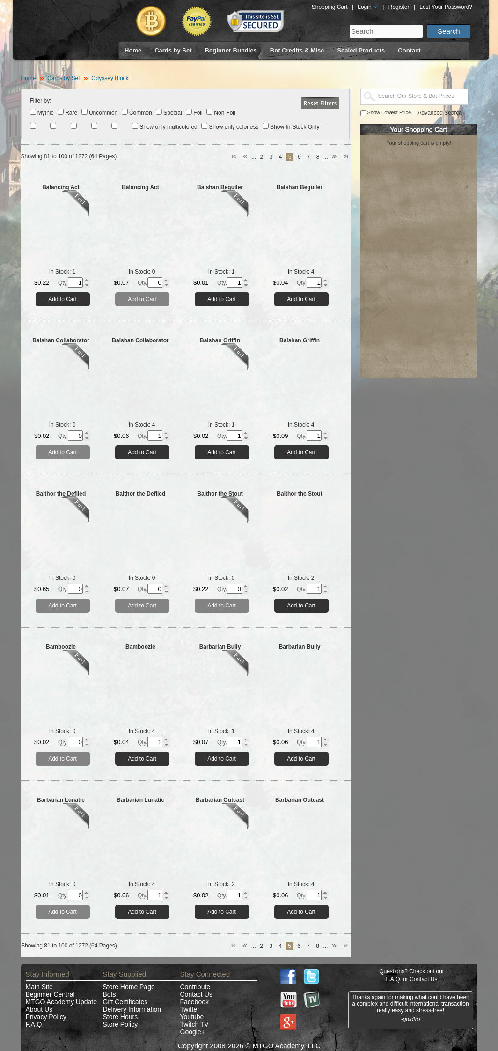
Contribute (195, 987)
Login (368, 7)
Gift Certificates (125, 1002)
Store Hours (120, 1017)
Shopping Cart (330, 7)
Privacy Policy (46, 1017)
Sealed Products (361, 50)
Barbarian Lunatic (61, 800)
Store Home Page (129, 987)
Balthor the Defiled (61, 493)
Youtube (192, 1017)
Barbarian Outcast (220, 800)
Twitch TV (194, 1024)
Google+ (192, 1032)
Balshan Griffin (220, 340)
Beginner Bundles (231, 50)
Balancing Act (61, 187)
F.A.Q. (35, 1024)
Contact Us (196, 994)
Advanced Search (440, 113)
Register (399, 7)
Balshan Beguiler (220, 187)
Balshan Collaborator (60, 340)
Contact (409, 50)
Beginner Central (50, 994)
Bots (109, 994)
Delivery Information (132, 1009)
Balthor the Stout (219, 493)
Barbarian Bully (220, 647)
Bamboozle (61, 647)
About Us (39, 1009)
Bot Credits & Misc (297, 50)
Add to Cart (62, 299)
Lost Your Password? (445, 7)
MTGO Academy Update (61, 1002)
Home (132, 50)
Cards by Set (172, 50)
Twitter (189, 1009)
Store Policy (120, 1024)
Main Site (39, 987)
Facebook (194, 1002)
